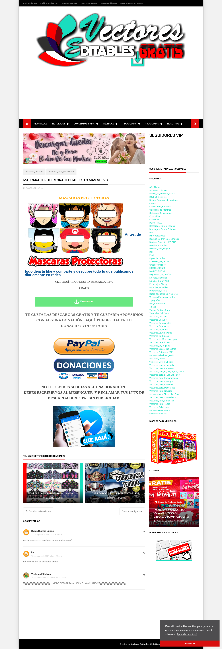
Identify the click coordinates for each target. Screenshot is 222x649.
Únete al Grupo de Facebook (132, 3)
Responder (144, 533)
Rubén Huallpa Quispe (42, 531)
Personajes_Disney (158, 284)
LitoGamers (157, 644)
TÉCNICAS (110, 124)
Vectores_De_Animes (159, 326)
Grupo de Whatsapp (89, 3)
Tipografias (154, 300)
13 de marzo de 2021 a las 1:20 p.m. (46, 556)
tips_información (157, 303)
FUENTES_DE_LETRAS (160, 261)
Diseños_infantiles (158, 245)
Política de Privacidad (49, 3)
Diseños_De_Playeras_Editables (164, 239)
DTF (151, 252)
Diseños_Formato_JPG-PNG (162, 242)
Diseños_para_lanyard (160, 248)
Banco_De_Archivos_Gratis (162, 193)
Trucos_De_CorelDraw (159, 310)
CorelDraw (154, 219)
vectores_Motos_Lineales (161, 362)
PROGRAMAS (153, 124)
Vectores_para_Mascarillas (61, 171)
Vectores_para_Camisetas (161, 368)
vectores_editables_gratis (161, 355)
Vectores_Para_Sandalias (161, 400)
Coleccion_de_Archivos (160, 210)
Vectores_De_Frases (159, 336)
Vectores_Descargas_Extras (162, 349)
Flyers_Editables (157, 258)
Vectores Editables (41, 574)
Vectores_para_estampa (161, 381)
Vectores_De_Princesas (160, 342)
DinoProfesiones (157, 235)
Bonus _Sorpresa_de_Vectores (163, 200)
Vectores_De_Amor (158, 320)
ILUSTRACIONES (157, 268)
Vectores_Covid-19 (34, 171)
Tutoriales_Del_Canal (159, 313)
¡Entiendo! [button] (189, 643)
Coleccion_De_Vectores (160, 213)
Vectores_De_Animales (160, 323)
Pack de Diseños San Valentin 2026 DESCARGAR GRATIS (171, 513)
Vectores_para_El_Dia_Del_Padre (164, 375)
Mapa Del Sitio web (109, 3)
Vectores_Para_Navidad (160, 391)
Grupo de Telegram (70, 3)
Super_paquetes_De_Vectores (163, 294)
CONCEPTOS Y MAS (86, 124)
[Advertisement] (111, 90)
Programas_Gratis (158, 290)
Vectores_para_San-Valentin (162, 397)
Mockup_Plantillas (158, 278)
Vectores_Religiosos (159, 407)
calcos (152, 203)
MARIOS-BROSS (157, 271)
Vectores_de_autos (158, 329)
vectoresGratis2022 (158, 413)
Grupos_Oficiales (157, 265)
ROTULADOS (60, 124)
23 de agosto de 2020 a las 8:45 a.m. (47, 534)
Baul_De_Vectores (157, 197)
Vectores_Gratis (157, 358)
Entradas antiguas (132, 511)
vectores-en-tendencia (160, 410)
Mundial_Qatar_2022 (159, 281)
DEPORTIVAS (155, 223)
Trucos (152, 307)
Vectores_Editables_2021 (161, 352)
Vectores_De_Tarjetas (159, 345)
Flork (151, 255)
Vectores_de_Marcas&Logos (163, 339)
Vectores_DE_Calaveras (160, 333)
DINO (151, 232)
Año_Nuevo (154, 187)
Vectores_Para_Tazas (159, 404)
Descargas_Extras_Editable (162, 226)
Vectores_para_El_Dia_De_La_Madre (166, 371)
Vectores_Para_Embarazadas (163, 378)
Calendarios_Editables (160, 206)
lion (33, 552)
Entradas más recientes (38, 511)
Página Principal (30, 3)
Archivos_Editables (158, 190)
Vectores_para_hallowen (161, 384)
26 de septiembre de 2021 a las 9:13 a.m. (49, 577)
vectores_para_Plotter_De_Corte (164, 394)
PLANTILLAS (40, 123)
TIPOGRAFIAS (131, 124)
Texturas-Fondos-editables (162, 297)
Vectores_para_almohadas (162, 365)
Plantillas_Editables (158, 287)
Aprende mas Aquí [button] (187, 634)
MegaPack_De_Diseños (160, 274)
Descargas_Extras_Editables (162, 229)
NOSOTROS (174, 124)
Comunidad (154, 216)
